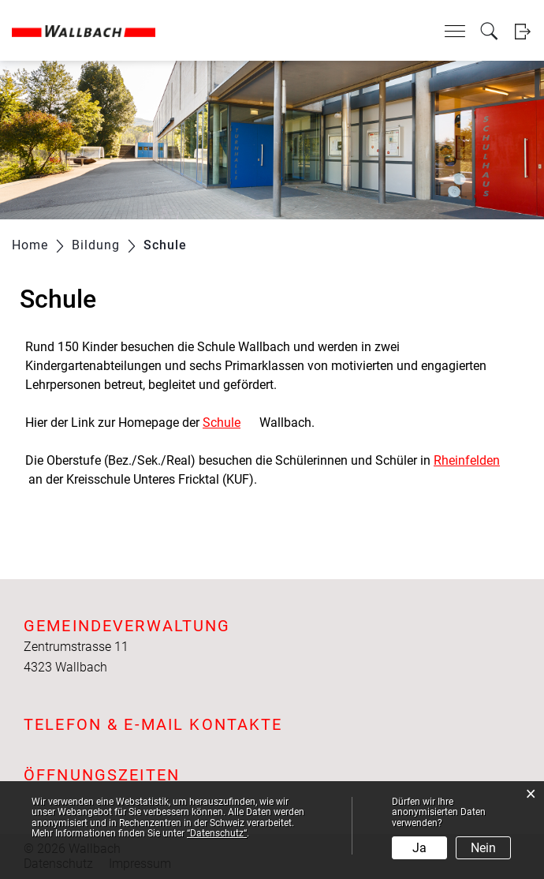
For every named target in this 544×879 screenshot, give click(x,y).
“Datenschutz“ (217, 833)
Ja (419, 847)
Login (522, 31)
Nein (483, 847)
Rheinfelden (475, 460)
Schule (229, 422)
